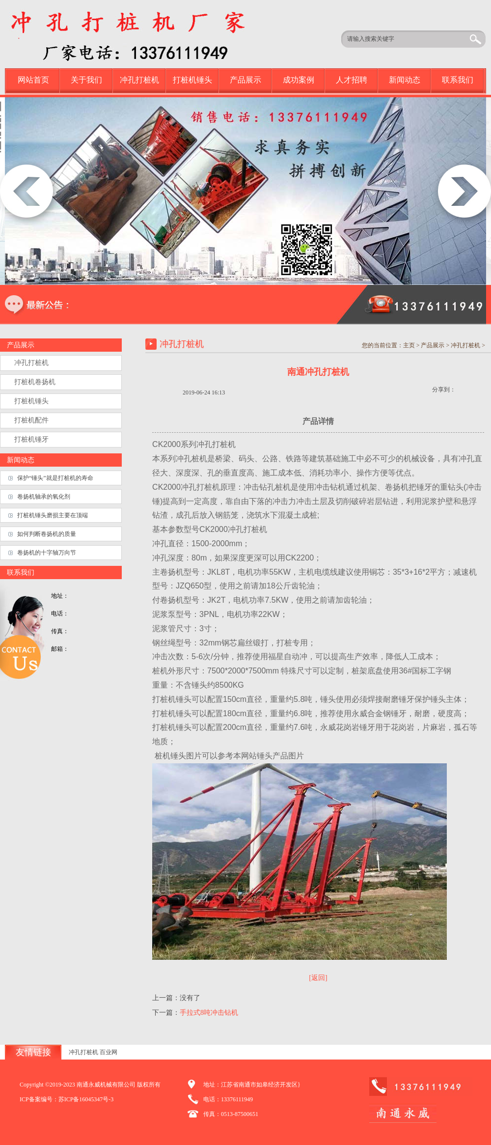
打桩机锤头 (192, 80)
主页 (409, 345)
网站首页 (33, 80)
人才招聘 (351, 80)
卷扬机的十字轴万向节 (46, 552)
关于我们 (86, 80)
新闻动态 (404, 80)
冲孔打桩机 (139, 80)
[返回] (318, 977)
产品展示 (245, 80)
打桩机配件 (31, 420)
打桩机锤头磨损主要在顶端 (52, 515)
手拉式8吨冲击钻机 (209, 1012)
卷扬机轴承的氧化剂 (43, 496)
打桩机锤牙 (31, 439)
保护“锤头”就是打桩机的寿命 (55, 478)
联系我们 (457, 80)
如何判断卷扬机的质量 (46, 534)
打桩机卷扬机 (34, 382)
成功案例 (298, 80)
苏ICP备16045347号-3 (86, 1099)
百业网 (108, 1052)
